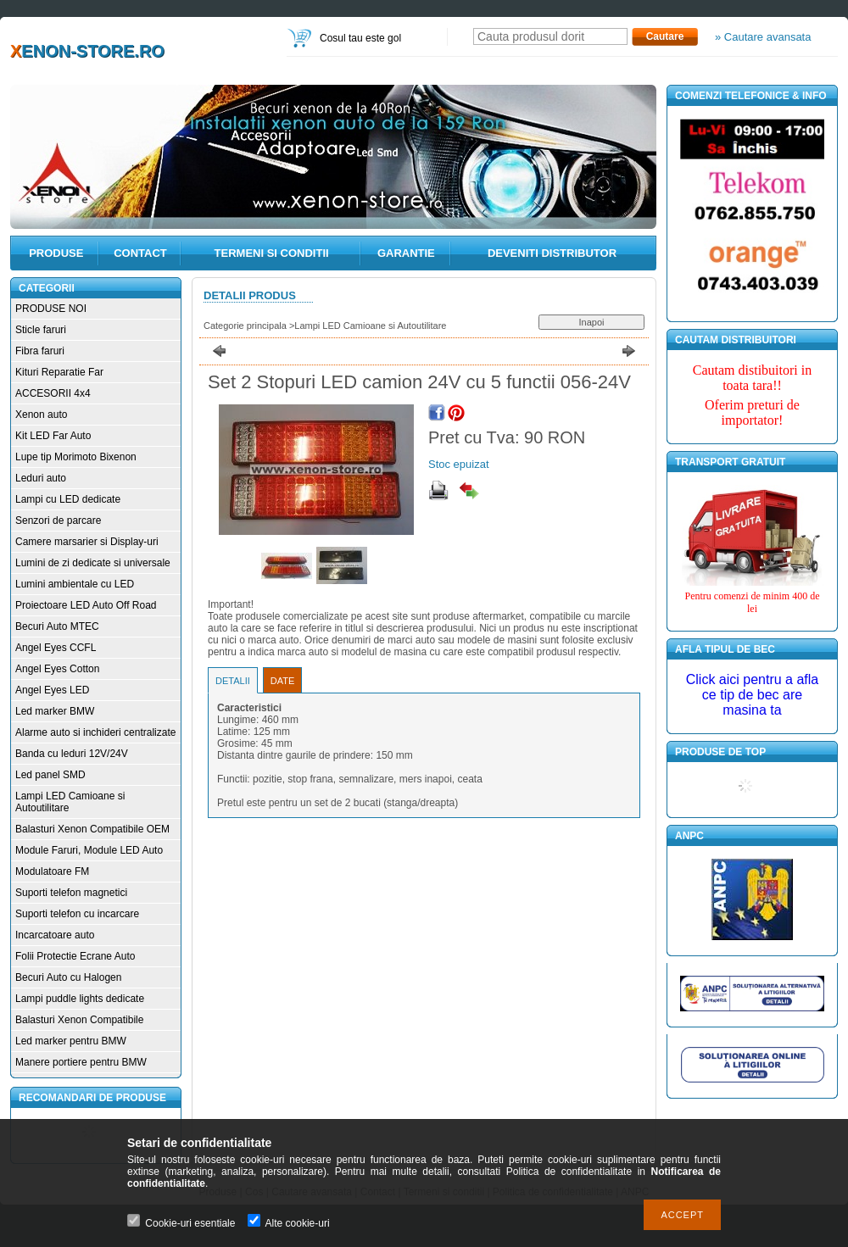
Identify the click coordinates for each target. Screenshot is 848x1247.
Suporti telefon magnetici (71, 893)
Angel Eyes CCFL (55, 648)
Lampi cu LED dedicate (67, 499)
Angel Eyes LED (52, 690)
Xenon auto (41, 414)
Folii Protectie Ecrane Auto (75, 956)
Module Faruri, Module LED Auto (89, 850)
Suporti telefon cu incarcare (77, 914)
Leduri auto (40, 478)
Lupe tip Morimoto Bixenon (76, 457)
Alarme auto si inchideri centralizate (95, 732)
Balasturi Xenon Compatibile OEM (92, 829)
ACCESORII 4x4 (53, 393)
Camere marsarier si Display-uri (87, 542)
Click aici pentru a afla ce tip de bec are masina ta (752, 694)
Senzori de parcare (58, 520)
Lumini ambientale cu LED (74, 584)
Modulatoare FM (52, 871)
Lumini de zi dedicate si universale (92, 563)
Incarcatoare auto (54, 935)
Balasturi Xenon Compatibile (79, 1020)
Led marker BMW (54, 711)
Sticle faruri (40, 330)
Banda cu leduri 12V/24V (71, 754)
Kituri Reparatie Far (59, 372)
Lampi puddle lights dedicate (79, 999)
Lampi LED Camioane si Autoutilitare (370, 325)
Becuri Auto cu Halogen (68, 977)
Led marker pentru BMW (70, 1041)
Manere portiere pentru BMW (81, 1062)
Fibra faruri (39, 351)
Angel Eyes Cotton (57, 669)
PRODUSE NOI (50, 309)
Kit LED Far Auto (53, 436)
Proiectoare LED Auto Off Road (86, 605)
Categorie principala (245, 325)
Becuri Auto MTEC (57, 626)
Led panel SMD (50, 775)
